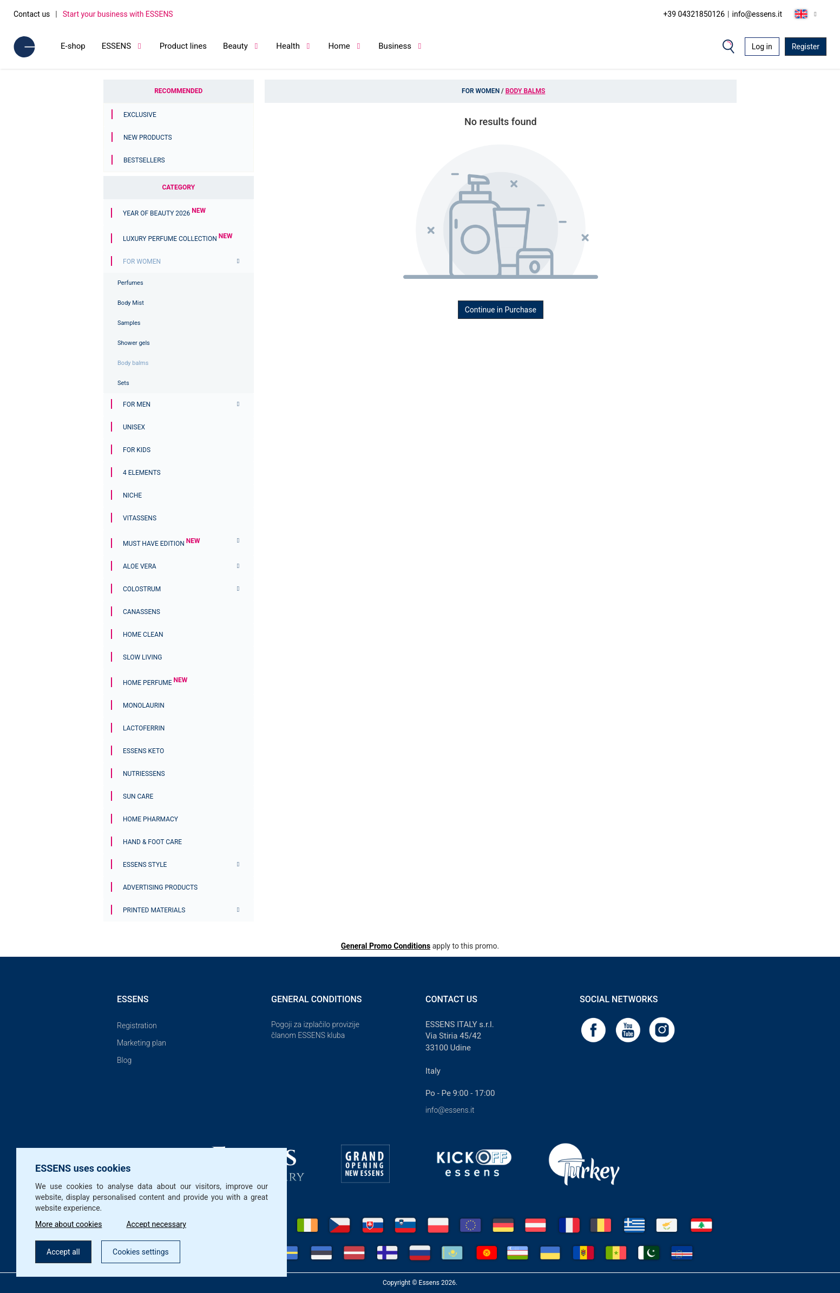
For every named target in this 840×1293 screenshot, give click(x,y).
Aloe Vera (139, 566)
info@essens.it (757, 14)
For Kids (136, 450)
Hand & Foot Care (152, 842)
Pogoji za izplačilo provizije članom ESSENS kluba (315, 1030)
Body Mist (130, 302)
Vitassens (139, 518)
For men (136, 404)
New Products (147, 137)
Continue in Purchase (500, 309)
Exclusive (139, 115)
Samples (129, 322)
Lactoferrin (144, 728)
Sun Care (138, 796)
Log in (762, 46)
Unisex (134, 427)
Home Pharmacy (150, 819)
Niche (132, 495)
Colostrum (142, 589)
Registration (137, 1025)
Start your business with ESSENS (118, 14)
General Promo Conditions (385, 946)
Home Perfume (155, 683)
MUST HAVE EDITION (161, 543)
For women (142, 261)
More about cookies (68, 1224)
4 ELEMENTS (142, 472)
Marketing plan (141, 1043)
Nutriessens (144, 774)
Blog (124, 1060)
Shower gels (133, 343)
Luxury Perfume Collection (177, 239)
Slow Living (142, 657)
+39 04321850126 (694, 14)
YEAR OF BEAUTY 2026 (164, 213)
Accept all (63, 1252)
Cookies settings (141, 1252)
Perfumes (130, 282)
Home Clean (143, 634)
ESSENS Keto (143, 751)
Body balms (132, 363)
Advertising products (160, 887)
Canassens (141, 612)
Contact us (32, 14)
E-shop (73, 46)
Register (805, 46)
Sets (123, 383)
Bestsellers (144, 160)
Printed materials (154, 910)
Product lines (183, 46)
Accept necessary (156, 1224)
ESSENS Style (145, 864)
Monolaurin (144, 705)
